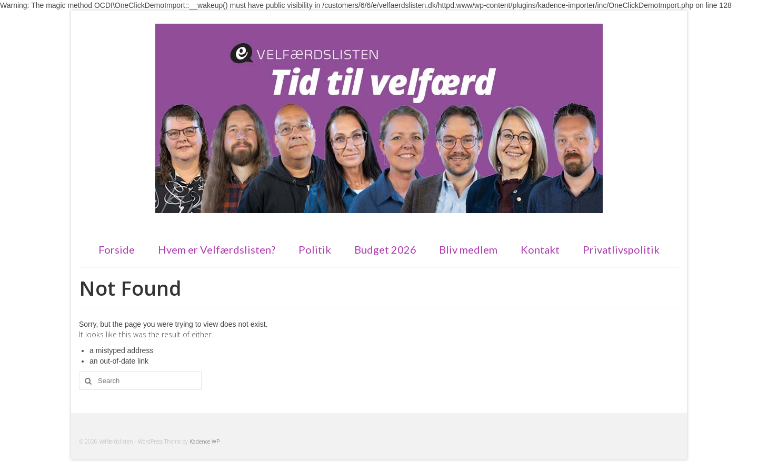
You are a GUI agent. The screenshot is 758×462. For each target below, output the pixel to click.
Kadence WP (205, 441)
